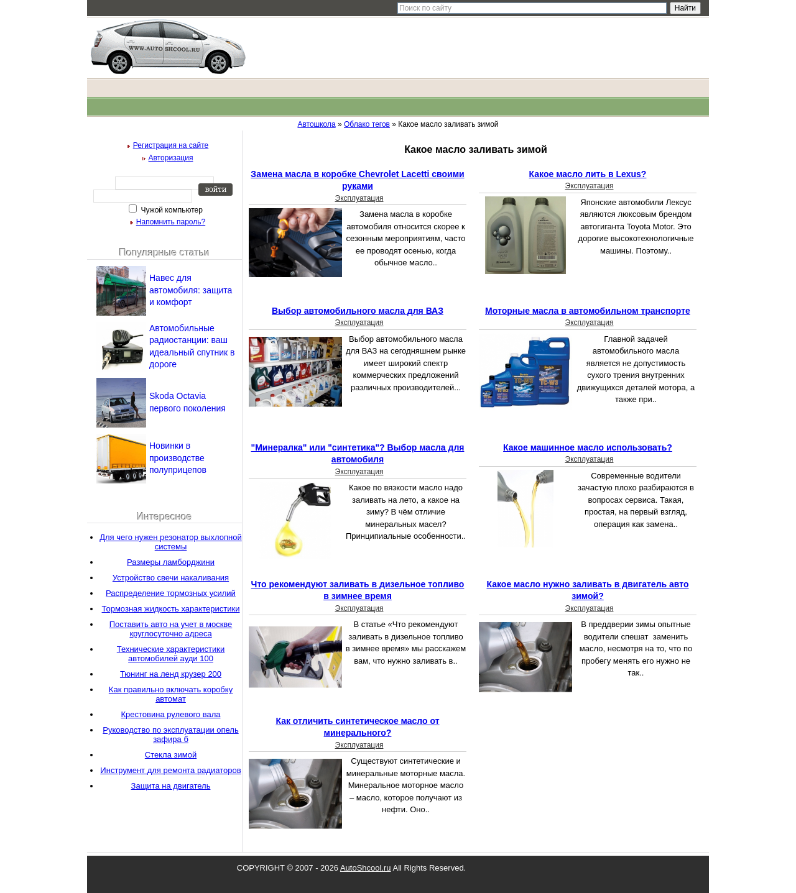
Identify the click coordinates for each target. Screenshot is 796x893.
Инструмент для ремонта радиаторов (170, 770)
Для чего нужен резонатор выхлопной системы (171, 542)
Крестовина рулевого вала (171, 714)
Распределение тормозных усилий (171, 593)
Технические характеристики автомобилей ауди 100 (170, 653)
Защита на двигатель (171, 785)
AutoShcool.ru (365, 867)
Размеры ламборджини (171, 562)
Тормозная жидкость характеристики (171, 608)
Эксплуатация (359, 198)
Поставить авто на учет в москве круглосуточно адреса (171, 629)
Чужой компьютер (171, 210)
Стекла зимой (171, 754)
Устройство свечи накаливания (171, 577)
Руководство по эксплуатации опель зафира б (170, 734)
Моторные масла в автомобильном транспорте (587, 311)
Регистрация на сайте (171, 145)
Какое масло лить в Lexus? (588, 174)
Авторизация (171, 157)
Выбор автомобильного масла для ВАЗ (357, 311)
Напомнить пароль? (170, 222)
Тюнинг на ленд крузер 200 (170, 674)
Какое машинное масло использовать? (587, 447)
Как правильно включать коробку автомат (171, 694)
